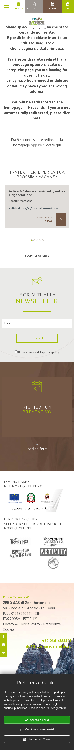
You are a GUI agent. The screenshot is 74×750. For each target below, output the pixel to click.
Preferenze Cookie (37, 739)
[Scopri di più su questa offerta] (61, 219)
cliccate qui (54, 65)
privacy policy (51, 352)
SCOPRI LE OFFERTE (37, 256)
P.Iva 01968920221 (17, 614)
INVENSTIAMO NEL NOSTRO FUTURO (33, 496)
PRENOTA (52, 6)
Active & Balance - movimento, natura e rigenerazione (37, 193)
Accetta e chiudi (37, 720)
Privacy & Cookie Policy (21, 624)
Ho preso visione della (38, 352)
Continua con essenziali (37, 729)
